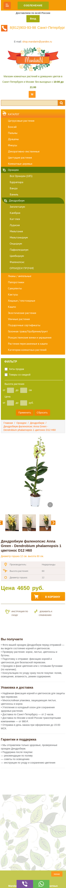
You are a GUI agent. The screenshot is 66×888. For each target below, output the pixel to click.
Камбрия (15, 213)
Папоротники (16, 282)
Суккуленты (15, 288)
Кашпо (12, 306)
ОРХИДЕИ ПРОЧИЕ (22, 268)
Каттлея (15, 219)
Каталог (13, 114)
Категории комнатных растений (27, 349)
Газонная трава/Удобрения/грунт (28, 331)
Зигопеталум (17, 206)
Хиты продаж (16, 369)
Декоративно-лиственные (24, 151)
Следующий (53, 523)
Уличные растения (19, 319)
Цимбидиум (17, 256)
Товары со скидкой (19, 374)
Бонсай (12, 127)
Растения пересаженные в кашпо (28, 343)
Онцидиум (16, 243)
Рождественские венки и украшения (29, 337)
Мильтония (16, 231)
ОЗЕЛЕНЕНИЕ (33, 5)
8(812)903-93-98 (23, 27)
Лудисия (15, 225)
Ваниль (14, 194)
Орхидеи (13, 170)
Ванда (13, 188)
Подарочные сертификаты (24, 325)
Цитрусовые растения (21, 120)
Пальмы (12, 133)
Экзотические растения (22, 313)
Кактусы (13, 294)
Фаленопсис (17, 262)
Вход (33, 18)
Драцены (13, 139)
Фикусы (12, 145)
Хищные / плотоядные (21, 300)
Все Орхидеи (21, 176)
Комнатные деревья (20, 163)
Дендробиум (16, 200)
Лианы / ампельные (19, 276)
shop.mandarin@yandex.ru (37, 41)
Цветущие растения (20, 157)
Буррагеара (16, 182)
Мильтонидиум (19, 237)
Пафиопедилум (19, 249)
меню (57, 874)
